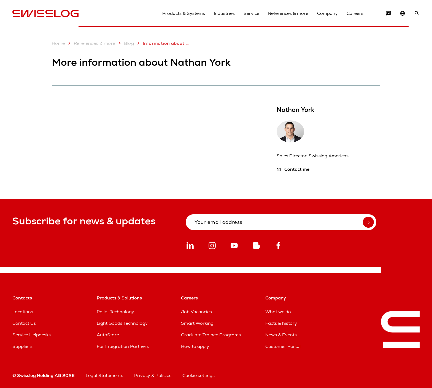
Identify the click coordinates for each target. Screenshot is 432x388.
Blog (125, 43)
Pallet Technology (115, 312)
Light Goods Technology (122, 323)
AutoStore (108, 335)
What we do (278, 312)
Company (327, 13)
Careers (355, 13)
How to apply (195, 346)
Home (58, 43)
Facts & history (281, 323)
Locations (22, 312)
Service (251, 13)
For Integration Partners (123, 346)
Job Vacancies (196, 312)
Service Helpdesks (31, 335)
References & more (288, 13)
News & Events (281, 335)
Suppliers (22, 346)
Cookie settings (198, 375)
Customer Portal (283, 346)
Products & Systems (183, 13)
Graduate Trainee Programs (211, 335)
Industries (224, 13)
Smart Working (197, 323)
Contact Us (24, 323)
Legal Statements (104, 375)
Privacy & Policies (152, 375)
